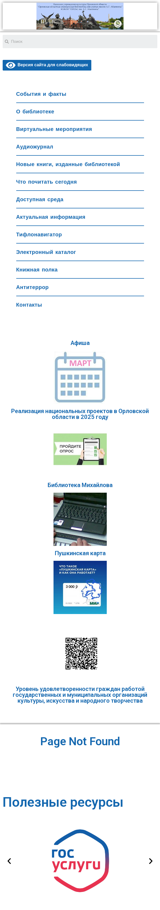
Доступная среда (40, 199)
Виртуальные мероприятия (54, 129)
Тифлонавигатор (39, 234)
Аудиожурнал (35, 147)
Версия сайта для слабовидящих (47, 65)
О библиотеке (35, 111)
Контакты (29, 305)
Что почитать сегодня (46, 182)
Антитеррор (32, 287)
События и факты (41, 94)
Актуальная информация (50, 217)
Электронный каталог (46, 252)
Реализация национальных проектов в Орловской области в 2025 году (80, 414)
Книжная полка (37, 270)
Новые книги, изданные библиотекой (68, 164)
